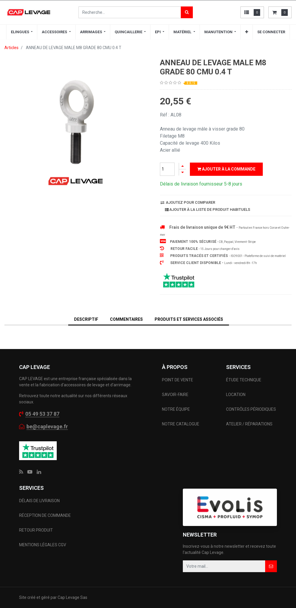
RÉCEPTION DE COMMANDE (45, 515)
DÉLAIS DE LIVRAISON (40, 500)
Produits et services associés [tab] (189, 319)
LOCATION (236, 394)
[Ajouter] (182, 166)
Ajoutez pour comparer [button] (187, 202)
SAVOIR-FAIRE (175, 394)
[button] (246, 32)
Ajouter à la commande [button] (226, 169)
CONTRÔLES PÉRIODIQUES (251, 409)
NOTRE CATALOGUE (180, 424)
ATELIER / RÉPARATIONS (249, 424)
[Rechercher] (187, 12)
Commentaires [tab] (126, 319)
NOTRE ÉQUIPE (176, 409)
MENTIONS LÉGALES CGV (42, 544)
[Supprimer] (182, 172)
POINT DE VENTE (177, 380)
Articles (11, 47)
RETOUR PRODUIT (36, 530)
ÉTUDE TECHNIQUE (244, 380)
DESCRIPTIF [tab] (86, 319)
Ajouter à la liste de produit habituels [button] (207, 209)
